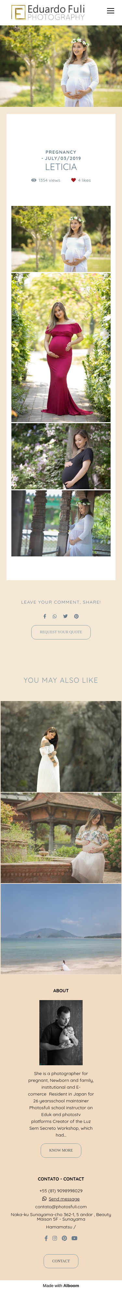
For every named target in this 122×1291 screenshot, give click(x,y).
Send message (64, 1199)
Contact (61, 1261)
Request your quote (61, 632)
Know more (61, 1150)
